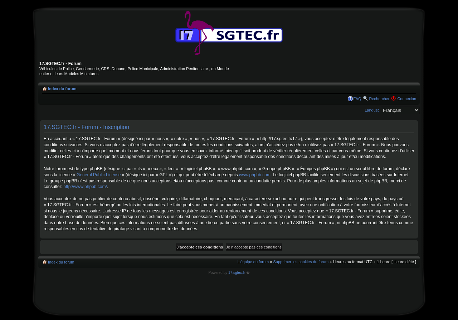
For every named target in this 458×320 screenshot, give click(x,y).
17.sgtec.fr (236, 273)
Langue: (372, 110)
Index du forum (62, 89)
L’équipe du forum (253, 262)
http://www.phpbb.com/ (85, 186)
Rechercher (379, 99)
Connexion (406, 99)
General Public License (99, 174)
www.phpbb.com (255, 174)
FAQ (357, 99)
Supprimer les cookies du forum (300, 262)
